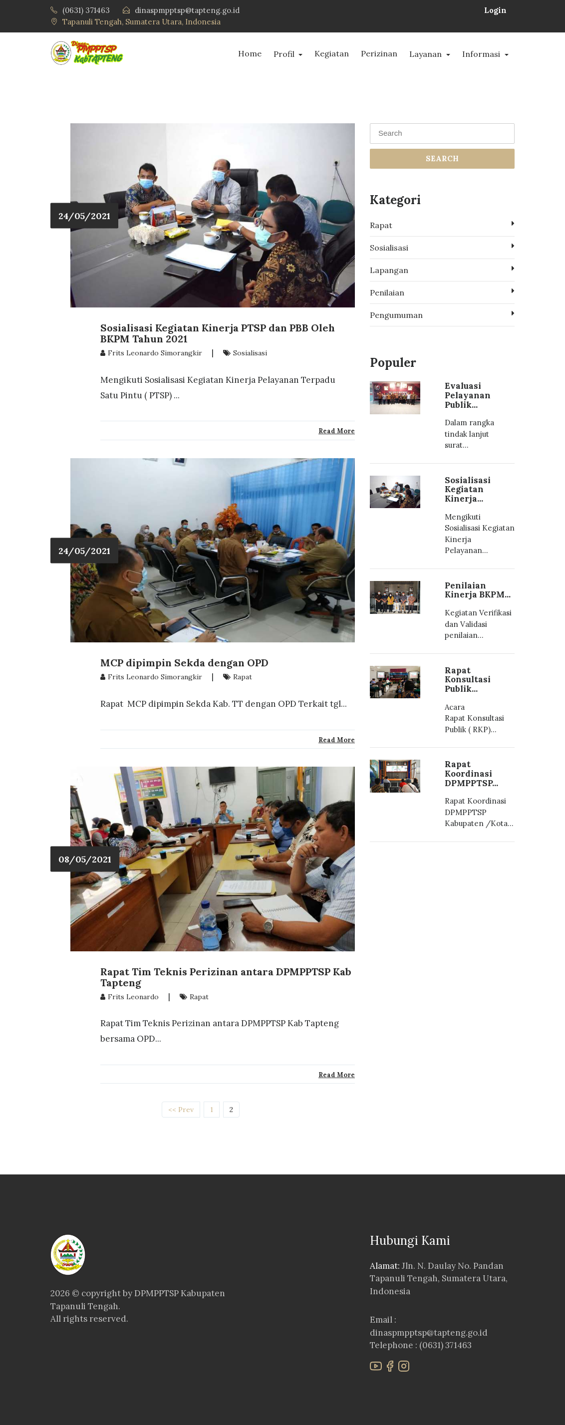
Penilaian (442, 291)
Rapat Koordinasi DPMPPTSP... (471, 773)
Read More (336, 431)
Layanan (426, 54)
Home (250, 53)
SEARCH (442, 158)
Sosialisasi (442, 247)
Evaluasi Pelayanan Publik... (468, 395)
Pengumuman (442, 314)
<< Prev (181, 1109)
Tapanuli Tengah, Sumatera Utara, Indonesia (141, 21)
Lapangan (442, 269)
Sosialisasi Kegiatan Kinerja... (468, 489)
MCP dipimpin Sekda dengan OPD (184, 662)
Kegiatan (331, 53)
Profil (285, 54)
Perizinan (379, 53)
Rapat (442, 224)
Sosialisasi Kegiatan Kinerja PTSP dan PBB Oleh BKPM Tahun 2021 (217, 333)
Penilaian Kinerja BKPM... (478, 590)
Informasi (482, 54)
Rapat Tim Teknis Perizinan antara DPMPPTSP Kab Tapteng (225, 977)
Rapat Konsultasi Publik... (468, 679)
